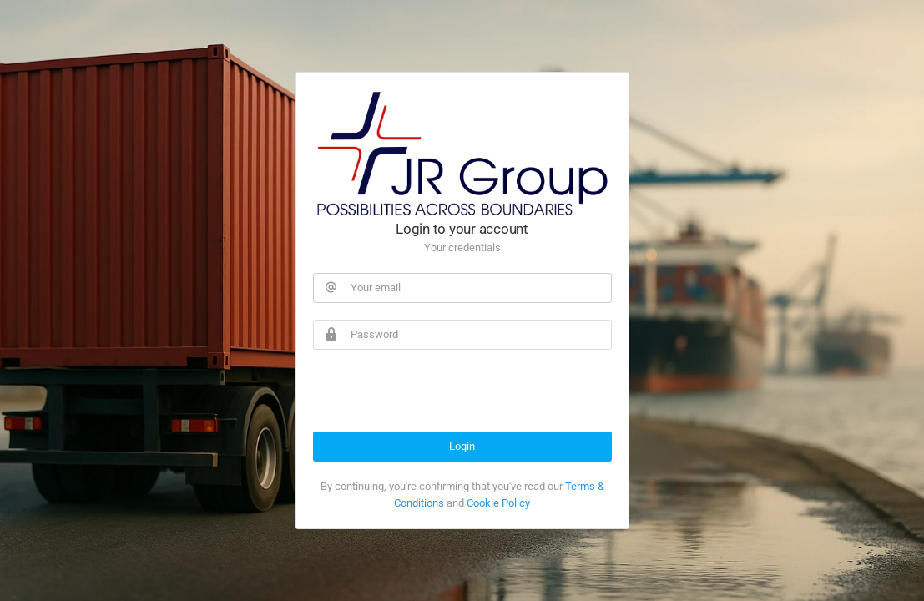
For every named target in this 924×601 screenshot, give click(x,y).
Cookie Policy (498, 503)
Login (462, 446)
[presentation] (440, 399)
